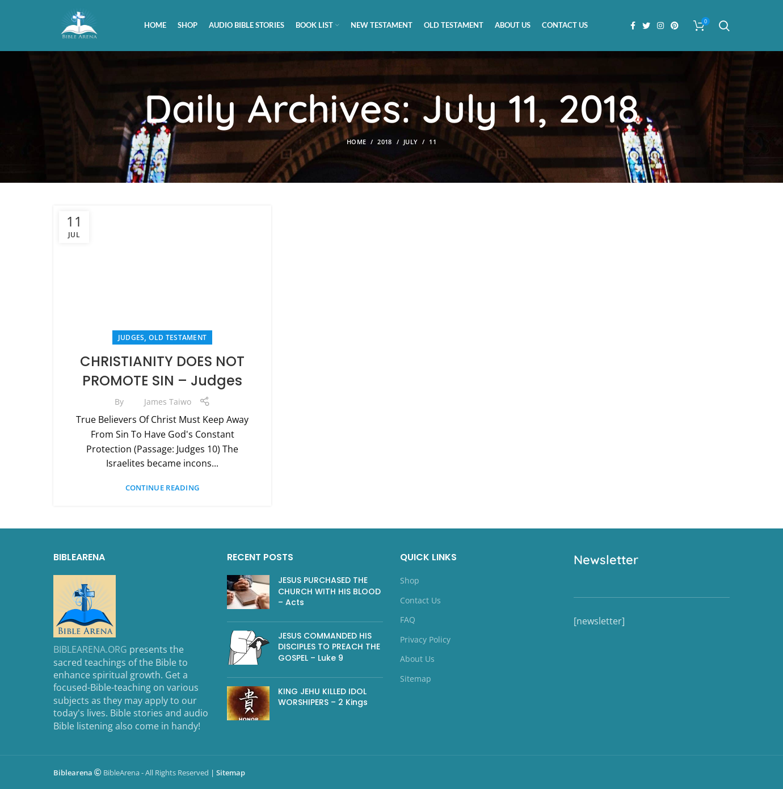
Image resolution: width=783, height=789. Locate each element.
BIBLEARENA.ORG (90, 649)
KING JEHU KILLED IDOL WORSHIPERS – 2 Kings (323, 697)
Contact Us (420, 600)
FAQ (407, 619)
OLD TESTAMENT (178, 337)
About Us (417, 658)
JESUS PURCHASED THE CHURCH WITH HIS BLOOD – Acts (329, 591)
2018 (384, 141)
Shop (409, 580)
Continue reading (162, 488)
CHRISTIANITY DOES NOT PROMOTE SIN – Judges (162, 371)
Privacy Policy (425, 639)
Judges (131, 337)
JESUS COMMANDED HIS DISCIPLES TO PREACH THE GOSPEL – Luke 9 (329, 647)
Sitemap (415, 678)
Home (356, 141)
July (410, 141)
